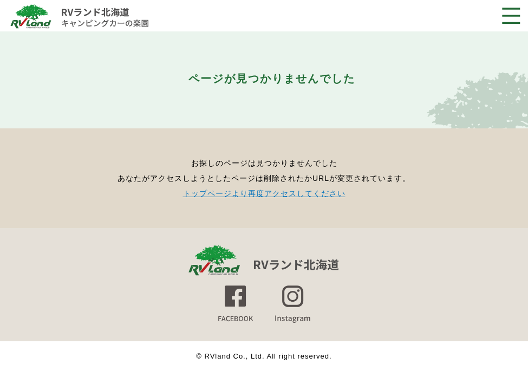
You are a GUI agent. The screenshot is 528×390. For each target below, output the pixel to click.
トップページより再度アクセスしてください (264, 193)
